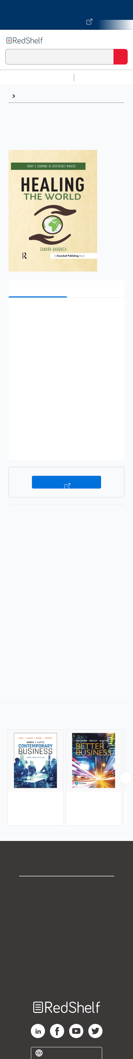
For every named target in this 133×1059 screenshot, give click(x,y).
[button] (65, 314)
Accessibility (67, 965)
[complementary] (66, 764)
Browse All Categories (37, 77)
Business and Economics (51, 96)
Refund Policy (66, 950)
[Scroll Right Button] (126, 777)
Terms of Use (66, 934)
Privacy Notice (66, 918)
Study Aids (95, 77)
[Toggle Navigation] (120, 40)
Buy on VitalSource (66, 482)
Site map (66, 981)
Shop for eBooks (66, 887)
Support (66, 903)
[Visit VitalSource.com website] (66, 15)
